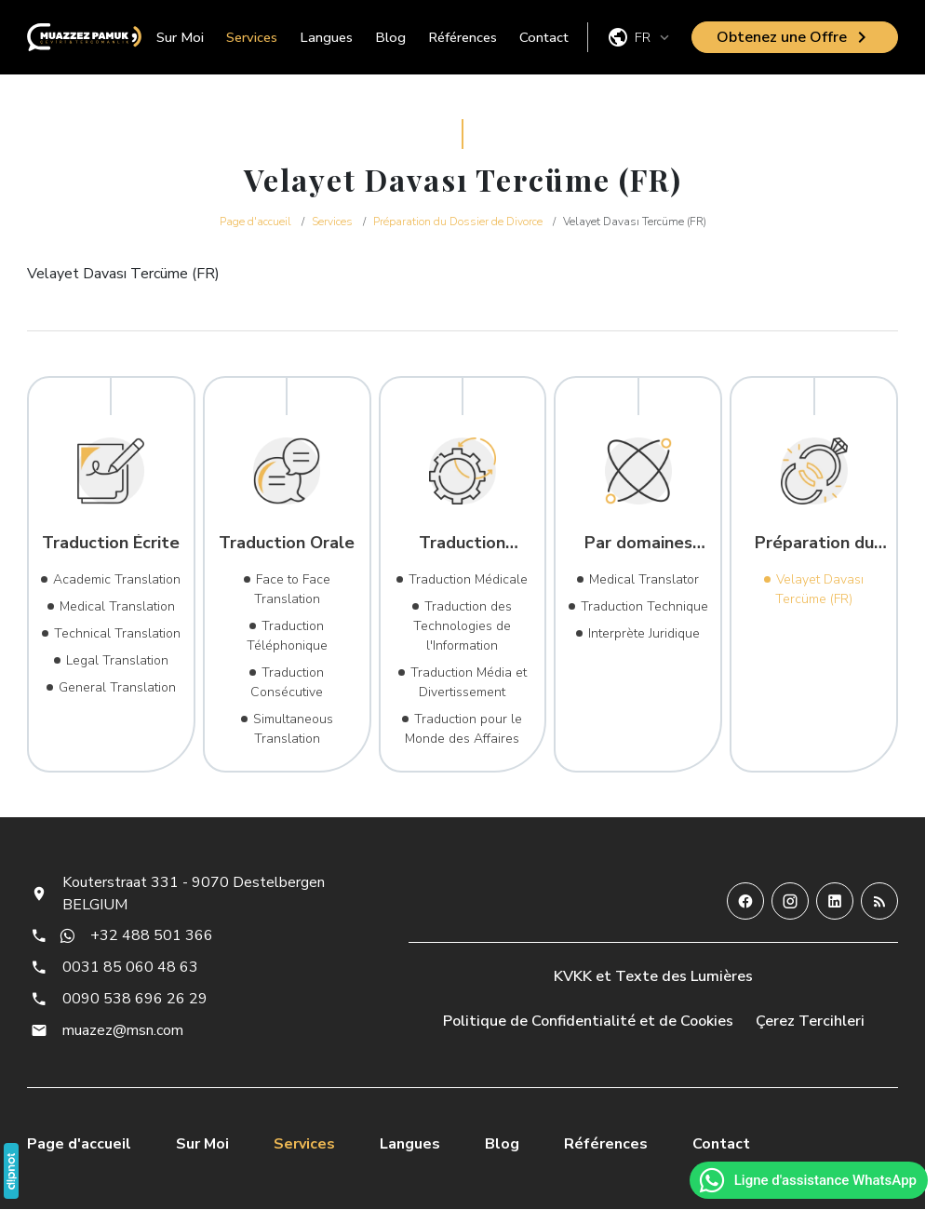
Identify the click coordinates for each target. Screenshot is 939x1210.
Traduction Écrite (111, 542)
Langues (326, 37)
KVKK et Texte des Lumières (653, 976)
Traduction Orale (287, 542)
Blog (390, 37)
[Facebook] (745, 901)
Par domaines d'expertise (638, 542)
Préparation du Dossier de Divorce (814, 542)
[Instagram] (790, 901)
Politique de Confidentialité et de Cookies (588, 1021)
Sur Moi (180, 37)
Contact (544, 37)
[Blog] (879, 901)
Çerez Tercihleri (810, 1021)
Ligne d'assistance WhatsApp (807, 1180)
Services (251, 37)
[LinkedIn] (834, 901)
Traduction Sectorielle (462, 542)
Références (462, 37)
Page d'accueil (79, 1144)
